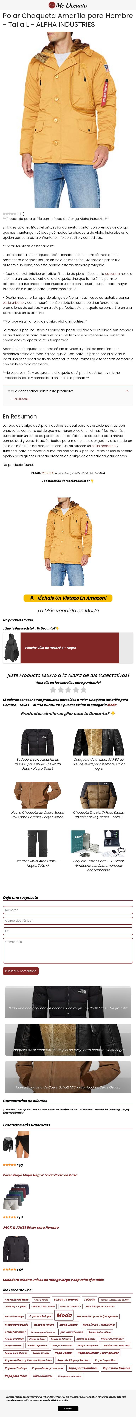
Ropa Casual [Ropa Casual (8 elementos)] (63, 1353)
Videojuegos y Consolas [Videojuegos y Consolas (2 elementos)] (69, 1376)
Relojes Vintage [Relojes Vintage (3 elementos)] (41, 1353)
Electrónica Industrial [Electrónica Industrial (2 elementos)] (70, 1306)
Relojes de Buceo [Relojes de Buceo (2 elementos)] (37, 1339)
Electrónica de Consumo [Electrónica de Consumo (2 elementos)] (43, 1306)
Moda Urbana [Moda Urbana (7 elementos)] (68, 1325)
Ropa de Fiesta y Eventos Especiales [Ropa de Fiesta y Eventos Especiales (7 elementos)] (28, 1360)
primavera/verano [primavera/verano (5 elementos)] (71, 1332)
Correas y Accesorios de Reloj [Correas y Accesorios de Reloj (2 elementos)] (114, 1300)
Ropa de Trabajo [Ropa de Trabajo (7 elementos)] (15, 1368)
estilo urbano (13, 302)
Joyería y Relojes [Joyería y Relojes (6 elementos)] (40, 1316)
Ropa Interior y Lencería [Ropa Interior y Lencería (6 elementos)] (47, 1368)
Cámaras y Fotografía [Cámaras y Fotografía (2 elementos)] (15, 1306)
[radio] (52, 690)
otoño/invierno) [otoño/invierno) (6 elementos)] (15, 1332)
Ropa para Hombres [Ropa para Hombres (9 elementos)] (82, 1368)
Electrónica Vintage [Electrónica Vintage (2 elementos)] (14, 1316)
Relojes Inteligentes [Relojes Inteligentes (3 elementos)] (88, 1345)
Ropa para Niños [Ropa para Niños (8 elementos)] (16, 1376)
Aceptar (68, 1408)
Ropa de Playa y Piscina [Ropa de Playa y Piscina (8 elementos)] (73, 1360)
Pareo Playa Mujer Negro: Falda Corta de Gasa (40, 1175)
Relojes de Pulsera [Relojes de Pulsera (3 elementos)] (62, 1345)
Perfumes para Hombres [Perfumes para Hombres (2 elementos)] (43, 1332)
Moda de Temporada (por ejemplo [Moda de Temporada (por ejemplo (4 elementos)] (97, 1316)
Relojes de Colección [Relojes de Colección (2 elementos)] (61, 1339)
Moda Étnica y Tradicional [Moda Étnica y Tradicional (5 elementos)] (99, 1325)
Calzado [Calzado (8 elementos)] (89, 1299)
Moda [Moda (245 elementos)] (64, 1315)
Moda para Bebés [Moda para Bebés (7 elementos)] (16, 1325)
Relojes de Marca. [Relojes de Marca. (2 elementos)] (13, 1345)
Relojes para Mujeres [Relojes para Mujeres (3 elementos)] (16, 1353)
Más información (59, 1400)
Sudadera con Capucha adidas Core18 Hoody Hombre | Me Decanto (42, 1109)
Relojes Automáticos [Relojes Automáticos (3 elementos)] (100, 1332)
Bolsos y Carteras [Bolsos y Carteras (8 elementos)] (66, 1299)
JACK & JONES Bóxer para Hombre (30, 1227)
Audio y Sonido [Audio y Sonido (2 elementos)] (41, 1300)
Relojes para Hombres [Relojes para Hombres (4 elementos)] (116, 1345)
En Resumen (22, 399)
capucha (112, 273)
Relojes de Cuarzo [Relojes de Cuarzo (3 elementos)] (85, 1338)
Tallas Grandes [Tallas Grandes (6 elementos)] (42, 1376)
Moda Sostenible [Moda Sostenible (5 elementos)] (43, 1325)
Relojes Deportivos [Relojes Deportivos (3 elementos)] (37, 1345)
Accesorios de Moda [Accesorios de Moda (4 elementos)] (16, 1299)
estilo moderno (104, 446)
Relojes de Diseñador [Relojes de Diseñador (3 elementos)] (112, 1338)
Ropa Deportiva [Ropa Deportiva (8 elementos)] (105, 1360)
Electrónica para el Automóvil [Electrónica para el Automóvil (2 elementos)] (100, 1306)
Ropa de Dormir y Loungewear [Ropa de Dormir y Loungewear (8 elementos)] (98, 1353)
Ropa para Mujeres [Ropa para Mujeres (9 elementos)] (116, 1368)
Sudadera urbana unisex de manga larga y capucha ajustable (53, 1280)
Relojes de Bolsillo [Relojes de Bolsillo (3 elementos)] (14, 1338)
